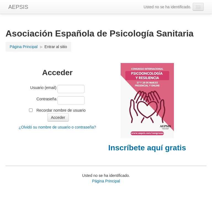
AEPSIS (18, 7)
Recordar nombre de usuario (61, 110)
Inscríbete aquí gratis (147, 147)
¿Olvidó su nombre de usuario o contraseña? (57, 127)
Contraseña (46, 99)
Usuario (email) (43, 87)
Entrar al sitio (55, 46)
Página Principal (24, 46)
